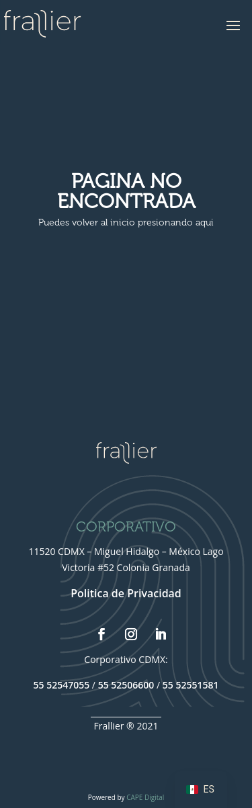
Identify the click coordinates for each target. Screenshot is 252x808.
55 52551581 (191, 684)
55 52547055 (62, 684)
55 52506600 (126, 684)
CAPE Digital (145, 797)
